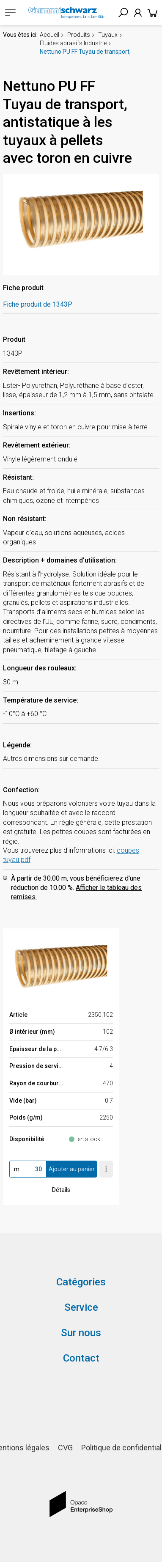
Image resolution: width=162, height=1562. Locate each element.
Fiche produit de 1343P (37, 304)
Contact (81, 1358)
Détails (61, 1189)
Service (81, 1307)
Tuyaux (108, 34)
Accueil (49, 34)
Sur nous (81, 1333)
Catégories (81, 1282)
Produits (78, 34)
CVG (65, 1447)
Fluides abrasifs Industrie (73, 43)
